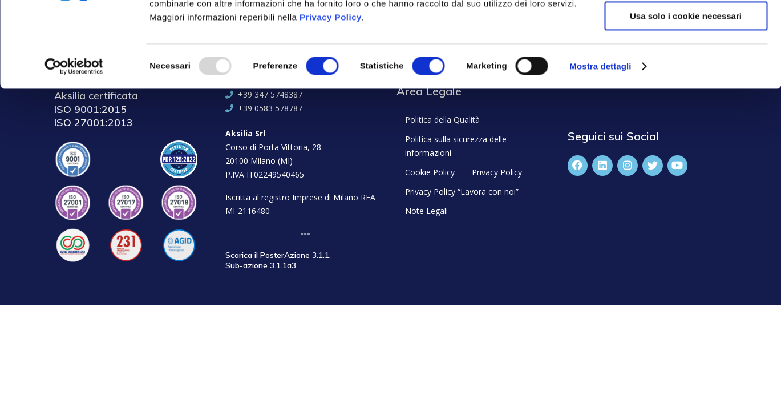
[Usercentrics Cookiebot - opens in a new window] (74, 145)
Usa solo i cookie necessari (686, 95)
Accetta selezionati (685, 62)
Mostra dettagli (600, 145)
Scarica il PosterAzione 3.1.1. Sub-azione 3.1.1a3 (278, 260)
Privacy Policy (331, 96)
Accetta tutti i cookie (686, 28)
